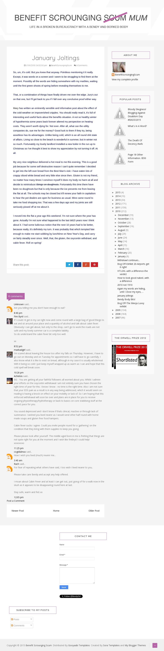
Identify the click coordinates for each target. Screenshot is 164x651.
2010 (118, 211)
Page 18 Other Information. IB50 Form (137, 158)
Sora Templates (111, 645)
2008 (118, 313)
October (122, 222)
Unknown (19, 304)
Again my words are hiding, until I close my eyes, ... (131, 290)
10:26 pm (19, 372)
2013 (118, 199)
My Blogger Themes (135, 645)
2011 (118, 207)
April (120, 245)
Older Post (94, 510)
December (123, 215)
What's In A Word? (137, 126)
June (120, 237)
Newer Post (18, 510)
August (122, 230)
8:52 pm (18, 346)
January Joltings (125, 295)
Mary (15, 108)
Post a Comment (16, 500)
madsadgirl (19, 349)
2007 (118, 317)
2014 (118, 196)
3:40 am (18, 460)
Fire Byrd (18, 316)
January (122, 256)
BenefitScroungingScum (127, 74)
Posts (15, 619)
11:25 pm (19, 448)
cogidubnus (20, 451)
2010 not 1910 (124, 284)
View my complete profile (125, 79)
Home (56, 510)
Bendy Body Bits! (126, 299)
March (121, 248)
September (124, 226)
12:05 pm (19, 497)
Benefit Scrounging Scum (39, 645)
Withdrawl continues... (128, 260)
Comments (18, 625)
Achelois (18, 376)
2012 (118, 203)
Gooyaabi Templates (79, 645)
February (123, 252)
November (124, 218)
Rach (16, 463)
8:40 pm (18, 312)
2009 (118, 310)
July (120, 233)
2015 (118, 192)
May (120, 241)
